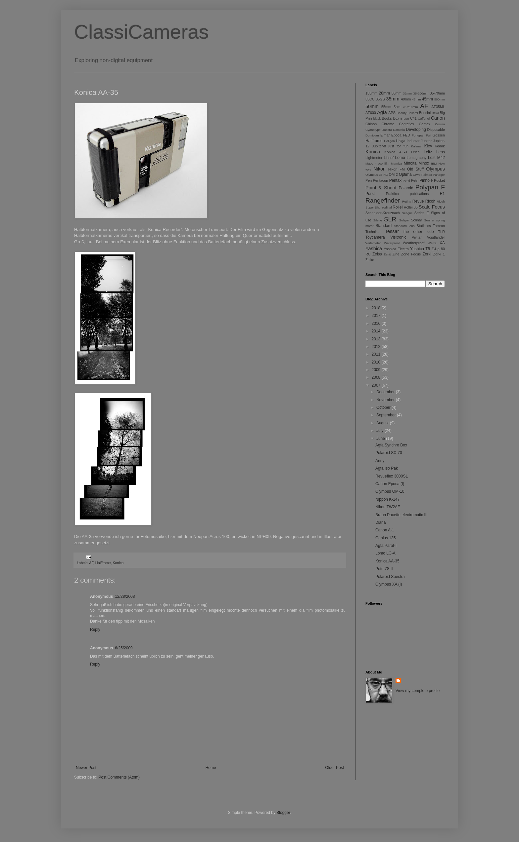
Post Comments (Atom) (119, 777)
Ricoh (430, 201)
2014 (377, 331)
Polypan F (430, 187)
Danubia (399, 130)
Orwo (416, 174)
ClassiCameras (141, 32)
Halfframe (103, 563)
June (381, 438)
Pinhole (426, 180)
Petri (414, 180)
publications (419, 194)
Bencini (425, 113)
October (384, 407)
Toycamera (375, 237)
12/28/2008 (125, 596)
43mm (416, 99)
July (380, 430)
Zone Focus (411, 254)
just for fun (398, 146)
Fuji (428, 135)
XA (442, 243)
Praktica (392, 194)
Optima (405, 174)
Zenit (387, 254)
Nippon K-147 (387, 499)
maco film (382, 163)
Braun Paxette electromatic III (401, 515)
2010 (377, 362)
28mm (384, 93)
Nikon (379, 169)
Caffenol (424, 118)
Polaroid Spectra (390, 576)
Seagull (407, 213)
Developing (416, 129)
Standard (384, 225)
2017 (377, 315)
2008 (377, 377)
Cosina (440, 124)
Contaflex (406, 124)
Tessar (392, 231)
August (383, 423)
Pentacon (380, 180)
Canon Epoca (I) (389, 483)
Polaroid (406, 188)
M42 (441, 157)
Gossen (439, 135)
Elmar (385, 135)
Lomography (416, 158)
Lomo (400, 157)
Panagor (439, 174)
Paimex (426, 174)
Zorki (426, 254)
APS (392, 113)
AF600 (370, 113)
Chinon (371, 124)
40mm (406, 99)
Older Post (334, 767)
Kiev (428, 146)
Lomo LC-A (385, 553)
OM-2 (393, 174)
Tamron (439, 226)
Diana (380, 522)
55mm (386, 107)
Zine (396, 254)
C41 (413, 118)
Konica (118, 563)
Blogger (283, 812)
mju (434, 163)
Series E (421, 213)
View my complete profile (418, 690)
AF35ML (438, 107)
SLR (390, 219)
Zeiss (377, 254)
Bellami (412, 113)
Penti (406, 180)
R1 (442, 193)
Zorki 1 (439, 254)
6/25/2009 (123, 648)
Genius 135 (385, 538)
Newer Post (86, 767)
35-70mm (437, 93)
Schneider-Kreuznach (382, 213)
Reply (95, 629)
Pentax (395, 180)
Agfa (382, 112)
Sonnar (429, 220)
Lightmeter (373, 158)
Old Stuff (415, 169)
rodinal (387, 207)
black (377, 118)
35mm (393, 98)
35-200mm (420, 93)
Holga (400, 141)
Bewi (435, 113)
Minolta (410, 163)
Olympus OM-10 (389, 491)
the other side (418, 231)
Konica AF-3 (395, 152)
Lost (432, 157)
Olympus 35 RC (376, 174)
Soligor (404, 220)
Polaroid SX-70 (388, 452)
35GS (380, 99)
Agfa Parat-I (386, 545)
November (386, 400)
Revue (418, 201)
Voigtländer (436, 237)
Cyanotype (373, 130)
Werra (432, 243)
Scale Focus (432, 207)
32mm (407, 93)
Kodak (440, 146)
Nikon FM (396, 169)
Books (387, 118)
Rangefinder (382, 200)
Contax (424, 124)
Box (396, 118)
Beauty (401, 113)
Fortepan (418, 135)
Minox (423, 163)
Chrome (388, 124)
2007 (377, 385)
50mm (372, 106)
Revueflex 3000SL (391, 476)
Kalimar (416, 146)
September (386, 415)
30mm (396, 93)
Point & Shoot (381, 187)
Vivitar (417, 237)
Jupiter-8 (379, 146)
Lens (440, 152)
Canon (438, 118)
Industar (413, 141)
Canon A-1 (384, 530)
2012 (377, 346)
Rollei (397, 207)
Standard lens (404, 226)
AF (91, 563)
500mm (439, 99)
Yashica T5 (420, 249)
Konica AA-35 (387, 561)
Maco (369, 163)
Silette (377, 220)
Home (211, 767)
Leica (415, 152)
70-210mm (410, 107)
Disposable (436, 130)
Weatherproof (413, 243)
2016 (377, 323)
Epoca (396, 135)
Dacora (387, 130)
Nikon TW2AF (387, 507)
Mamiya (396, 163)
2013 (377, 339)
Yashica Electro (396, 249)
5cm (397, 107)
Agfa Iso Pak (386, 468)
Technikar (373, 232)
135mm (371, 93)
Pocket (439, 180)
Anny (379, 460)
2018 (377, 308)
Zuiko (369, 260)
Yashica (373, 248)
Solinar (416, 220)
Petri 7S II (384, 568)
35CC (370, 99)
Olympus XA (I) (388, 584)
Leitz (428, 152)
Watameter (373, 243)
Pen (368, 180)
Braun (405, 118)
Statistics (423, 226)
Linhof (389, 158)
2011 (377, 354)
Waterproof (392, 243)
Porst (370, 193)
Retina (406, 201)
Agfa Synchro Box (391, 445)
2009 (377, 369)
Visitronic (398, 237)
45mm (427, 99)
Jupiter (426, 141)
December (386, 392)
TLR (441, 232)
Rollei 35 (411, 207)
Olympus (435, 169)
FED (406, 135)
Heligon (389, 141)
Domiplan (372, 135)
